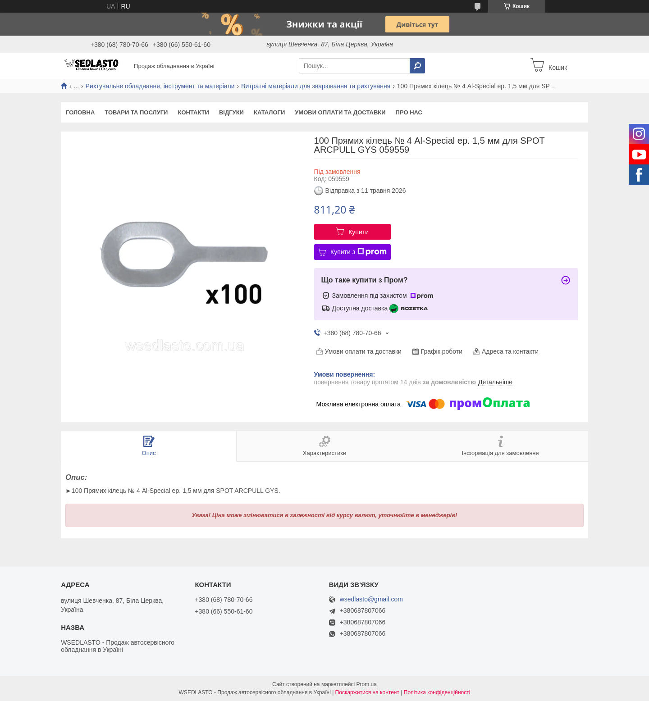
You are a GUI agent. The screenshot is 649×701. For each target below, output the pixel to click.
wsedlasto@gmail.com (371, 599)
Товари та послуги (136, 112)
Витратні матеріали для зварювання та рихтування (315, 86)
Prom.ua (366, 684)
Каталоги (269, 112)
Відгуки (231, 112)
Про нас (409, 112)
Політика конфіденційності (437, 692)
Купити (358, 232)
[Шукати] (417, 65)
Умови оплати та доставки (340, 112)
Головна (80, 112)
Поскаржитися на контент (367, 692)
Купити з (358, 252)
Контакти (193, 112)
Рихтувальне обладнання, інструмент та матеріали (160, 86)
